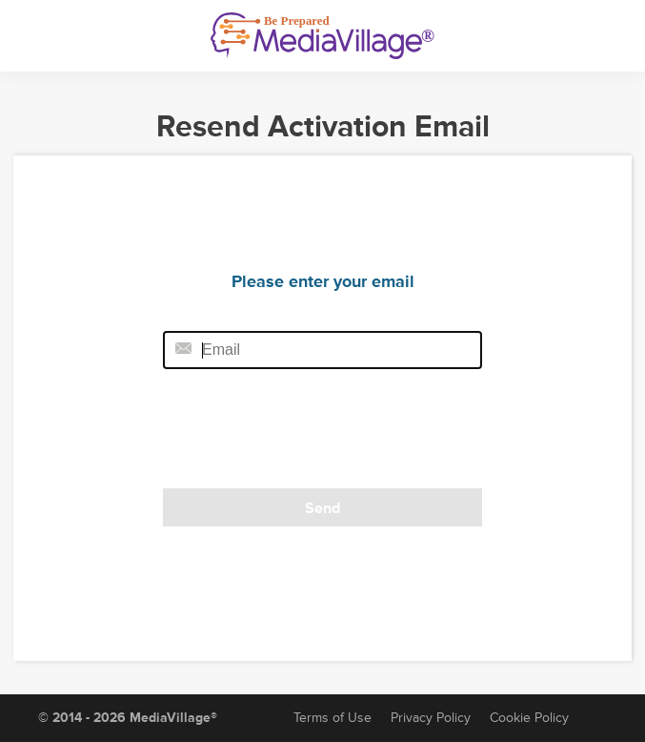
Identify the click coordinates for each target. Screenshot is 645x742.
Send (322, 508)
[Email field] (322, 350)
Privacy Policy (431, 718)
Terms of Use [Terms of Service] (332, 718)
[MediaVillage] (322, 35)
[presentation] (293, 435)
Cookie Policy (529, 718)
